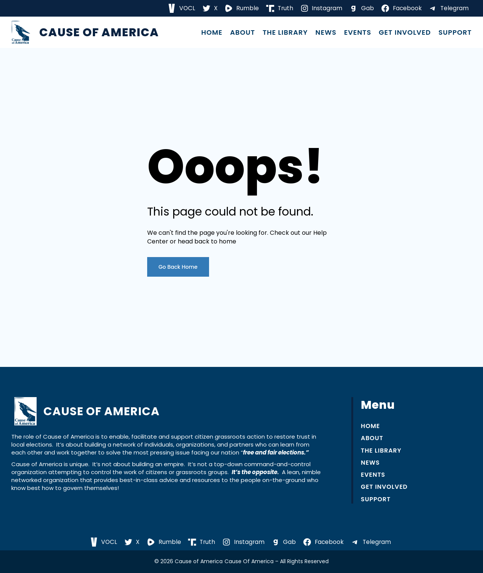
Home (212, 32)
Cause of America (99, 32)
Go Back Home (178, 267)
